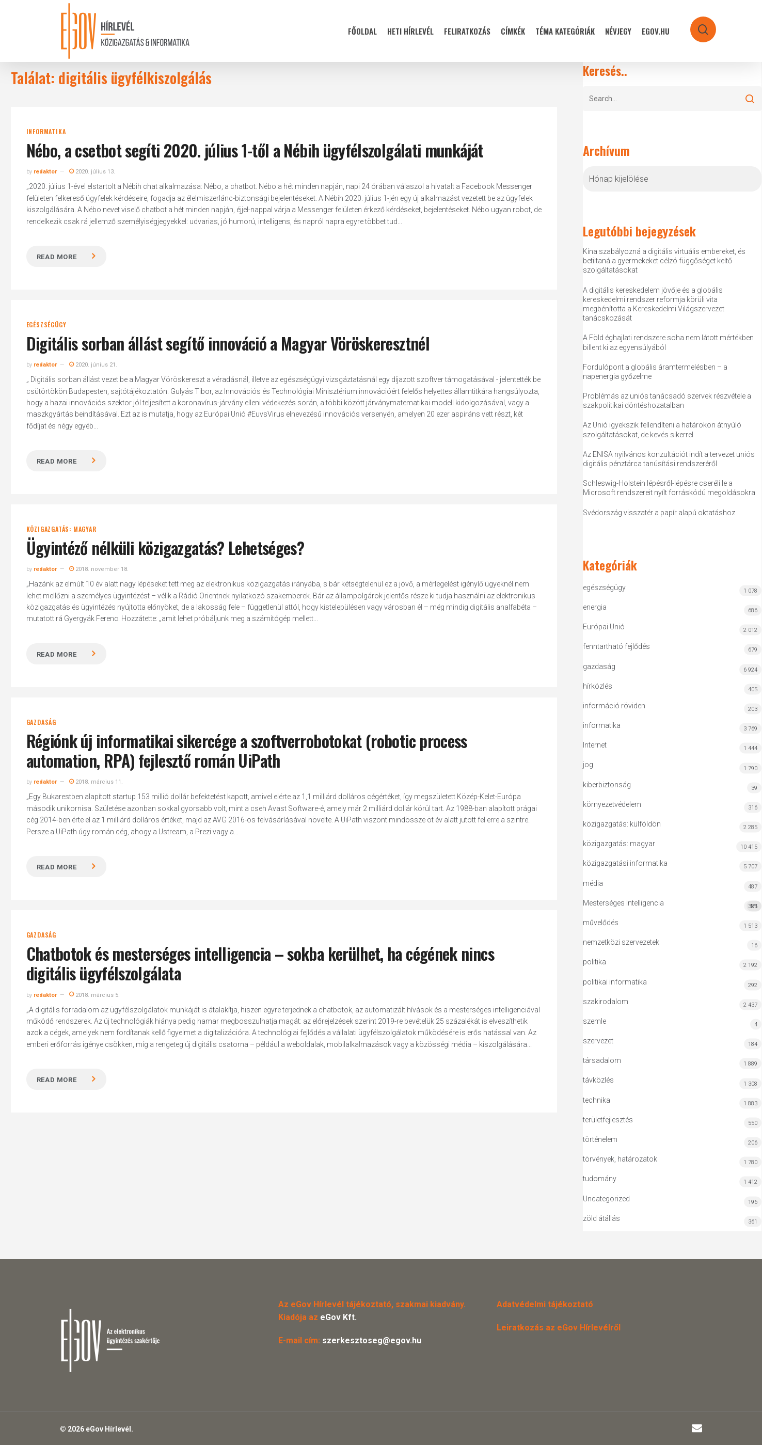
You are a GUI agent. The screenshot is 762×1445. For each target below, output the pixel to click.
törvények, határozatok (620, 1159)
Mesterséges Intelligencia (672, 905)
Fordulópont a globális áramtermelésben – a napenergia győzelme (655, 371)
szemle (594, 1021)
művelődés (600, 922)
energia (595, 607)
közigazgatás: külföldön (622, 824)
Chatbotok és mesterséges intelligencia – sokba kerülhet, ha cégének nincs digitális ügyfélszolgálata (260, 963)
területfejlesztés (608, 1120)
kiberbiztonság (607, 785)
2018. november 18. (99, 569)
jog (588, 764)
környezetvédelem (612, 804)
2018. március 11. (96, 782)
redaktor (45, 171)
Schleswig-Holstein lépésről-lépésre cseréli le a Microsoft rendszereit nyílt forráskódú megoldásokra (669, 488)
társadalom (602, 1060)
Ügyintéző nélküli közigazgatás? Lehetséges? (165, 547)
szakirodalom (605, 1001)
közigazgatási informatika (625, 863)
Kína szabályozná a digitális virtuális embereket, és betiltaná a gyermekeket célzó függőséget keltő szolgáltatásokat (664, 260)
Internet (595, 745)
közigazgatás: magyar (61, 529)
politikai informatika (615, 982)
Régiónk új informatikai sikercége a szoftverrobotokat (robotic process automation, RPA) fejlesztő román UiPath (246, 750)
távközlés (598, 1080)
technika (596, 1100)
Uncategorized (606, 1199)
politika (594, 962)
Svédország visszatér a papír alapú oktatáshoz (659, 513)
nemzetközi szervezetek (621, 942)
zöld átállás (601, 1218)
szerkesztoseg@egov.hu (371, 1340)
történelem (600, 1139)
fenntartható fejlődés (616, 646)
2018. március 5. (94, 995)
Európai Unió (604, 627)
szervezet (598, 1041)
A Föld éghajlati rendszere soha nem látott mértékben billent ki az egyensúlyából (668, 342)
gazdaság (41, 722)
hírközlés (597, 686)
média (593, 883)
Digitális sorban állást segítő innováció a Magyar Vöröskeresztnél (228, 343)
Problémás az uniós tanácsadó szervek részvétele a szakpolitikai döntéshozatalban (667, 400)
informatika (46, 132)
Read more (57, 257)
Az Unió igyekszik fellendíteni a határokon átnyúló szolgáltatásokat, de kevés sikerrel (662, 429)
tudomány (599, 1178)
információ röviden (614, 706)
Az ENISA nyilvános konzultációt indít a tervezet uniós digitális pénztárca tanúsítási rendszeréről (669, 459)
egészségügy (46, 325)
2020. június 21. (93, 364)
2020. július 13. (92, 171)
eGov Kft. (338, 1317)
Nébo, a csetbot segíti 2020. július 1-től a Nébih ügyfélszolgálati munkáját (254, 150)
